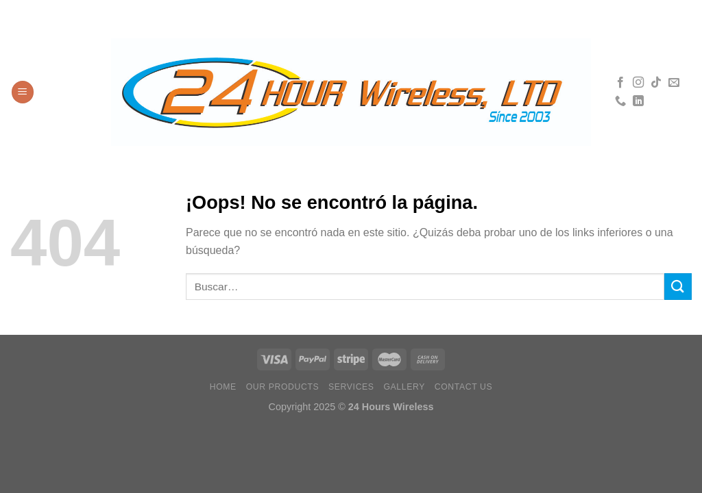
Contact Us (464, 387)
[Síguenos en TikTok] (656, 83)
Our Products (282, 387)
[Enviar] (678, 286)
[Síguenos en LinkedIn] (638, 101)
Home (223, 387)
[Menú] (23, 92)
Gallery (404, 387)
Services (351, 387)
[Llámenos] (620, 101)
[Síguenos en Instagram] (638, 83)
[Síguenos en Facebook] (620, 83)
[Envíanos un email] (673, 83)
